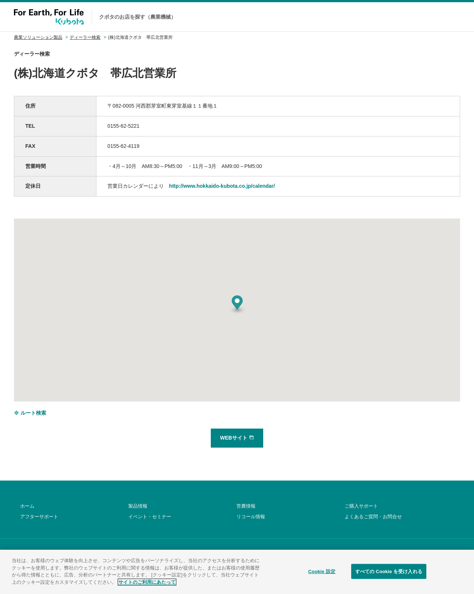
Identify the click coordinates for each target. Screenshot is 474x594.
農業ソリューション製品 (38, 37)
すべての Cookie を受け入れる (388, 576)
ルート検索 (30, 413)
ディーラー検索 (85, 37)
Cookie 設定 (321, 576)
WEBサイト (237, 438)
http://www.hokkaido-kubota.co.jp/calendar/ (222, 186)
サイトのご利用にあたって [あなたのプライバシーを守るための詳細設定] (147, 587)
